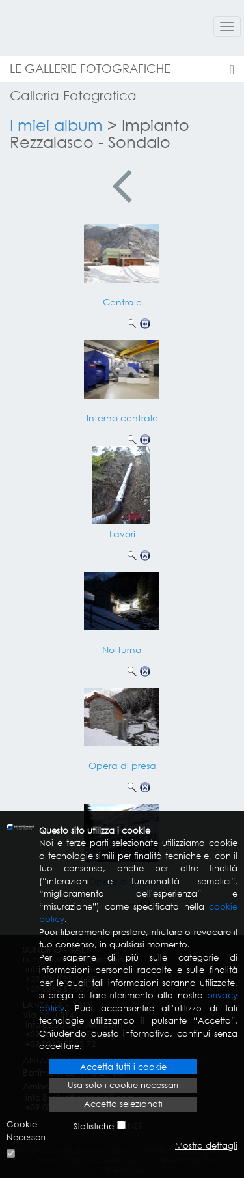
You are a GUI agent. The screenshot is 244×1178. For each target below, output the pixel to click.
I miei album (56, 124)
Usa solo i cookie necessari (123, 1085)
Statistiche (94, 1126)
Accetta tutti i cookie (123, 1067)
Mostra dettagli (206, 1145)
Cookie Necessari (26, 1131)
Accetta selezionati (123, 1104)
